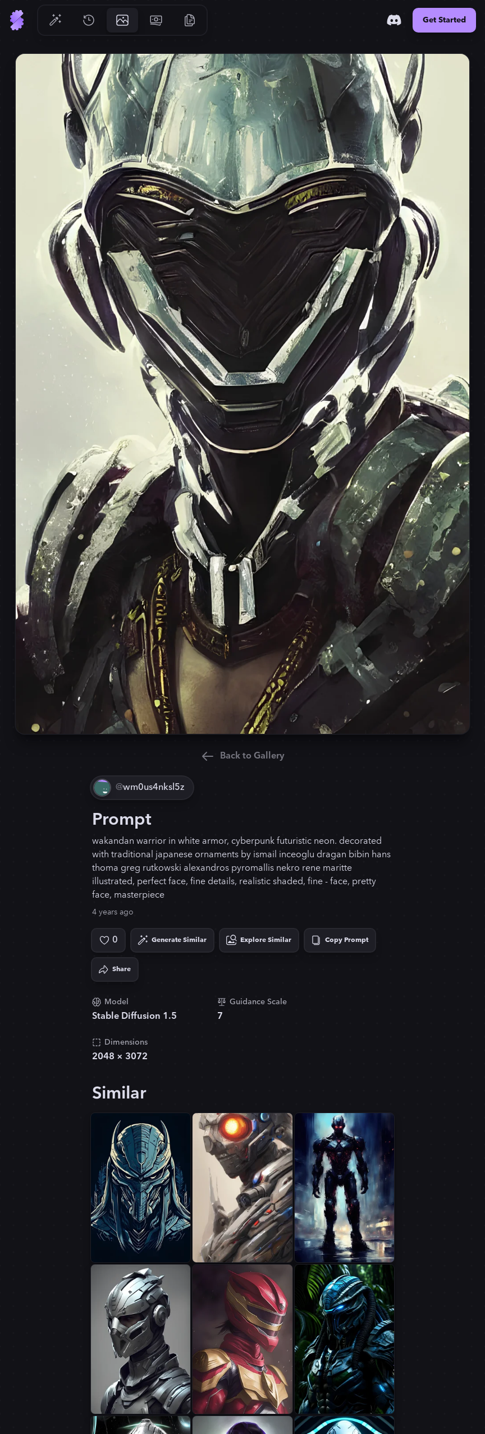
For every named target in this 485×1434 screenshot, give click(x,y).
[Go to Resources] (190, 20)
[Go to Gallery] (122, 20)
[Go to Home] (17, 20)
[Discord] (394, 20)
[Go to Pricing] (156, 20)
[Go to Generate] (55, 20)
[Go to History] (89, 20)
